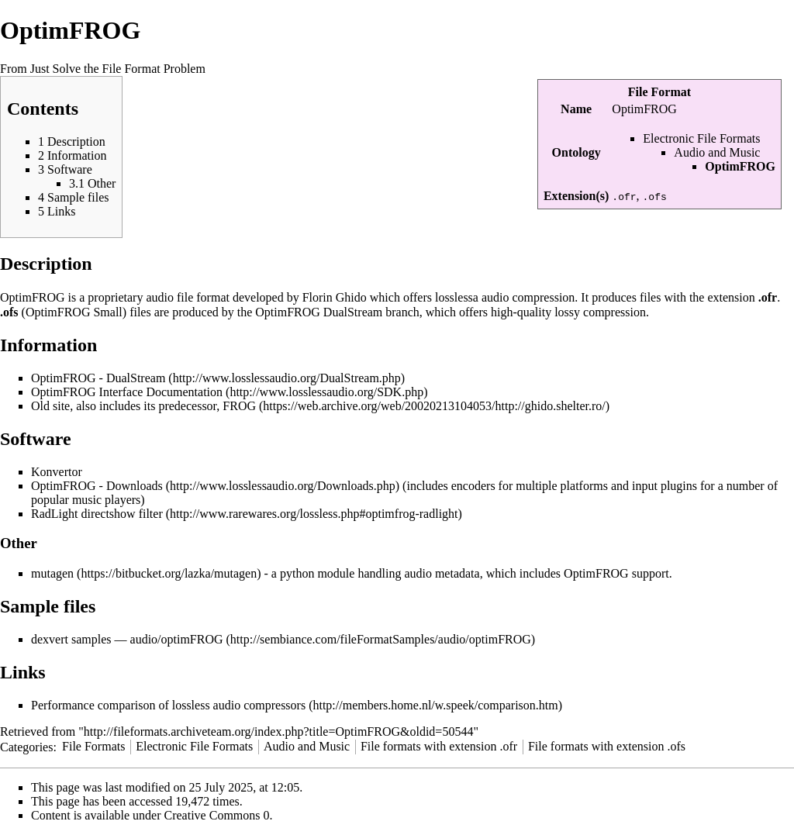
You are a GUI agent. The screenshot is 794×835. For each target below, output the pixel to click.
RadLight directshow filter (97, 513)
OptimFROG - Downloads (97, 485)
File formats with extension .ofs (606, 746)
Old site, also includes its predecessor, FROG (143, 405)
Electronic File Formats (701, 138)
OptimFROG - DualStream (98, 378)
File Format (659, 91)
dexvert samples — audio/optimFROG (127, 639)
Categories (26, 746)
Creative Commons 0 (217, 815)
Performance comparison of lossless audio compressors (168, 705)
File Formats (93, 746)
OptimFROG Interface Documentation (127, 392)
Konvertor (56, 471)
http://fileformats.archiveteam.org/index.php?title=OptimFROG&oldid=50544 (279, 731)
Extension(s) (576, 195)
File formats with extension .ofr (439, 746)
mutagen (52, 573)
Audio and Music (717, 152)
